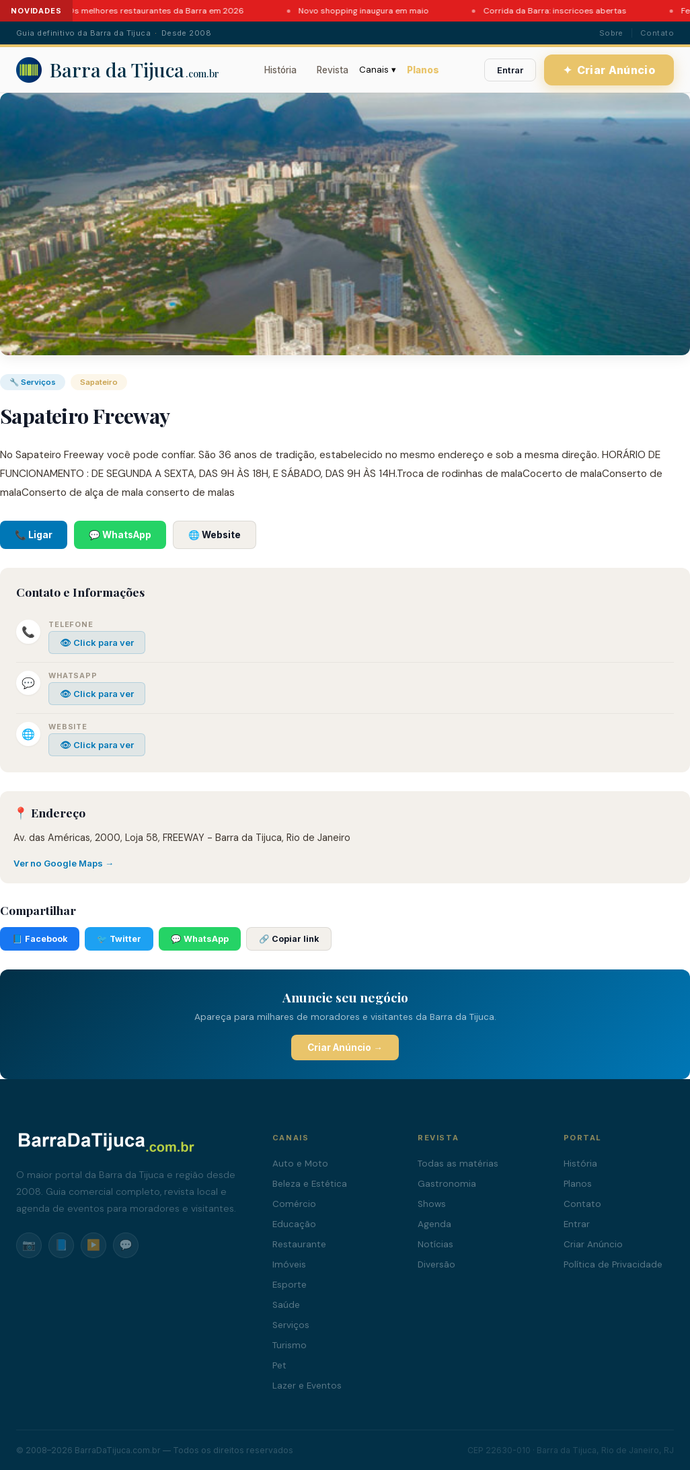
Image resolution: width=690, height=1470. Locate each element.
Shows (432, 1204)
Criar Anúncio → (345, 1047)
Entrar (510, 70)
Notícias (435, 1244)
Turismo (289, 1345)
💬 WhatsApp (120, 534)
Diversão (436, 1264)
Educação (294, 1224)
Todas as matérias (458, 1163)
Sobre (611, 33)
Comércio (294, 1204)
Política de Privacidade (613, 1264)
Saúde (286, 1305)
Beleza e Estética (309, 1183)
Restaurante (299, 1244)
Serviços (290, 1325)
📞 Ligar (33, 534)
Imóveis (289, 1264)
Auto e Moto (300, 1163)
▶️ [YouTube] (93, 1245)
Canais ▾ (377, 69)
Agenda (434, 1224)
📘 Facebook (39, 939)
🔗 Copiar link (289, 939)
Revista (332, 70)
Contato (657, 33)
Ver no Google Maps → (63, 863)
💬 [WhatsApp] (125, 1245)
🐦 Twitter (119, 939)
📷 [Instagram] (29, 1245)
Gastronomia (447, 1183)
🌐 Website (214, 534)
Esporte (289, 1284)
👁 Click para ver (97, 642)
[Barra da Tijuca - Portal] (117, 70)
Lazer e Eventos (307, 1385)
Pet (279, 1365)
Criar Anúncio (609, 70)
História (280, 70)
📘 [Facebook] (61, 1245)
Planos (423, 70)
